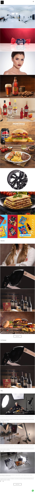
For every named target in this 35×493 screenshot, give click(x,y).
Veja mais (17, 484)
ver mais (17, 336)
